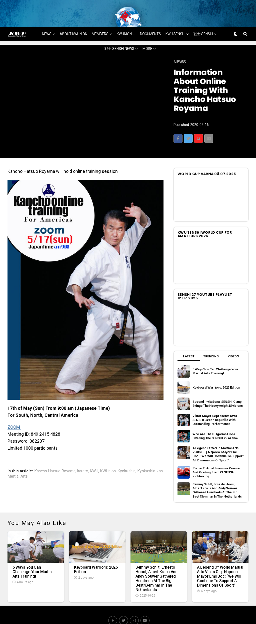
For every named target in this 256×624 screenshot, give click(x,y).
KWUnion (108, 459)
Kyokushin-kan (150, 459)
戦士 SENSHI (203, 22)
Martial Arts (18, 464)
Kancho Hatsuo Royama (55, 459)
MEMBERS (100, 22)
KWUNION (124, 22)
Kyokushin (127, 459)
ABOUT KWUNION (73, 22)
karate (82, 459)
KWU (94, 459)
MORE (147, 36)
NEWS (47, 22)
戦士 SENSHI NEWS (119, 36)
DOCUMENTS (150, 22)
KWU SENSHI (175, 22)
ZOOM (14, 414)
